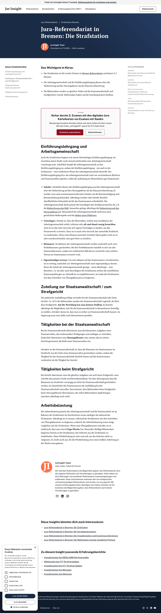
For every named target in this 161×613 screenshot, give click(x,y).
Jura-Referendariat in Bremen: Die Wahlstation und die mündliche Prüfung (79, 540)
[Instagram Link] (143, 608)
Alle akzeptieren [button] (20, 596)
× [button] (35, 547)
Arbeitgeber (90, 9)
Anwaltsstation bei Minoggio (57, 570)
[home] (13, 9)
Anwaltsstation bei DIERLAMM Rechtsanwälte (66, 557)
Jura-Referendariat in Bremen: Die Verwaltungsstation (70, 531)
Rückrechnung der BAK (58, 208)
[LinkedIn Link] (151, 608)
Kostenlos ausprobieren (70, 132)
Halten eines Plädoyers (85, 215)
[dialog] (20, 578)
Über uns (56, 608)
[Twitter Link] (147, 608)
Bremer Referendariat (92, 73)
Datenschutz (45, 608)
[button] (32, 9)
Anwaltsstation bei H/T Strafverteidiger (63, 566)
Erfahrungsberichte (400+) (69, 9)
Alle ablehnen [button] (20, 602)
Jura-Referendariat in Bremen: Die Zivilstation (66, 527)
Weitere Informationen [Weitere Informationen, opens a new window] (27, 567)
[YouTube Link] (155, 608)
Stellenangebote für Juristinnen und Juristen (97, 2)
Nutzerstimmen (95, 132)
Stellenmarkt (148, 9)
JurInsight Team (63, 463)
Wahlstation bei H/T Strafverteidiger (61, 561)
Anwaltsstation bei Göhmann (58, 574)
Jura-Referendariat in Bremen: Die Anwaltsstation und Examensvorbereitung (81, 536)
